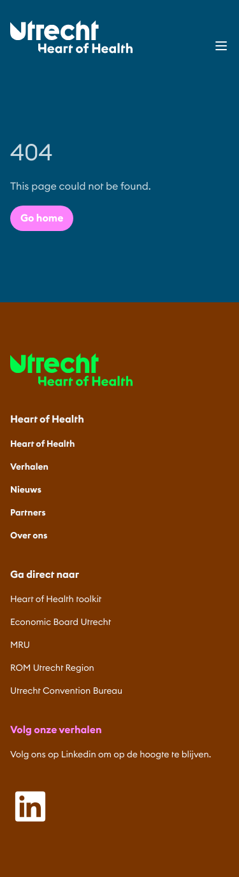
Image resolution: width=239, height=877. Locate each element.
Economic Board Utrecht (60, 622)
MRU (20, 644)
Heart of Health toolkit (55, 599)
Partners (28, 512)
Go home (41, 218)
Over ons (28, 535)
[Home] (71, 36)
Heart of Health (42, 443)
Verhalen (29, 466)
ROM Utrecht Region (52, 667)
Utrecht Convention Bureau (66, 690)
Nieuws (25, 489)
